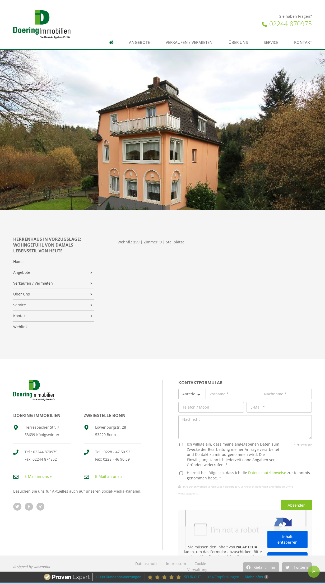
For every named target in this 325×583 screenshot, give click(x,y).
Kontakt (303, 42)
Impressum (176, 563)
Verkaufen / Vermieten (189, 42)
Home (18, 262)
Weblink (20, 327)
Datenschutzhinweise (267, 472)
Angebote (139, 42)
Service (271, 42)
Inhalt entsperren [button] (287, 539)
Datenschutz (146, 563)
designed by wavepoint (31, 566)
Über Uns (21, 294)
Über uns (238, 42)
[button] (261, 567)
